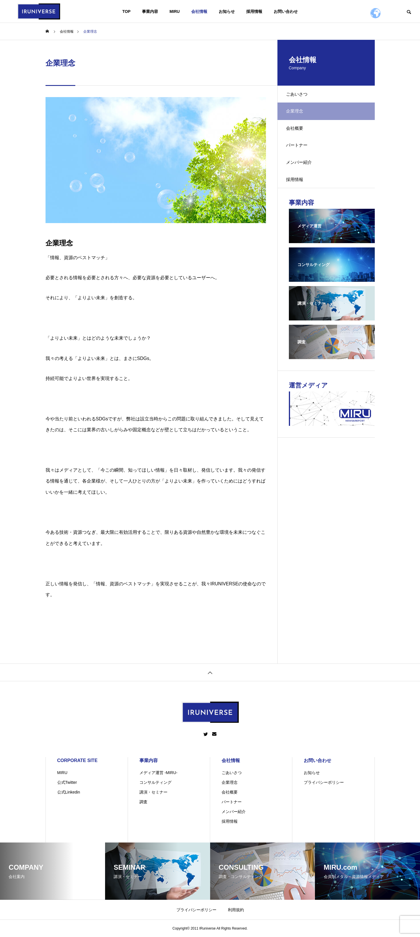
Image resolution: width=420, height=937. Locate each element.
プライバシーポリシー (324, 782)
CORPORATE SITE (77, 760)
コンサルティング (155, 782)
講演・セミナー (153, 792)
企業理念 (230, 782)
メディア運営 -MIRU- (158, 772)
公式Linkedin (68, 792)
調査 (143, 802)
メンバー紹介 (302, 175)
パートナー (300, 155)
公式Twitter (67, 782)
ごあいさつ (300, 95)
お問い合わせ (286, 11)
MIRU (174, 11)
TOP (126, 11)
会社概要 (298, 135)
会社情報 (199, 11)
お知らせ (227, 11)
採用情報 (254, 11)
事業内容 (150, 11)
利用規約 (236, 910)
